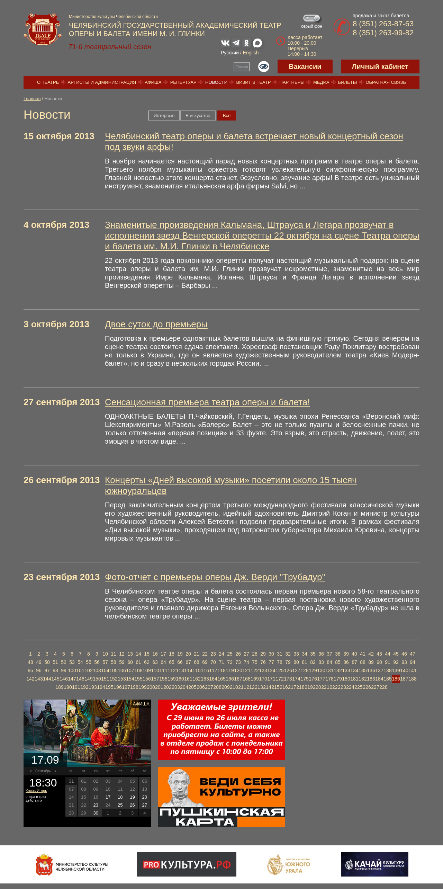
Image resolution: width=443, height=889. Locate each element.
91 (387, 662)
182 (363, 679)
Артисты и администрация (102, 82)
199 (142, 687)
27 (246, 654)
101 (80, 670)
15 (147, 654)
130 (321, 670)
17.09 (45, 760)
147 (72, 679)
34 (304, 654)
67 (188, 662)
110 (155, 670)
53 (72, 662)
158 (163, 679)
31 (279, 654)
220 (317, 687)
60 (130, 662)
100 (72, 670)
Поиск (242, 66)
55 (88, 662)
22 (205, 654)
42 (371, 654)
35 (313, 654)
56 (97, 662)
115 (196, 670)
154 (130, 679)
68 (196, 662)
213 (259, 687)
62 (147, 662)
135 (363, 670)
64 (163, 662)
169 (255, 679)
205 (192, 687)
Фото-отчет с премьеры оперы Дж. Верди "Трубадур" (215, 577)
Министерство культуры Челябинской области (113, 16)
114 (188, 670)
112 (171, 670)
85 (338, 662)
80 (296, 662)
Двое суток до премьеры (156, 324)
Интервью (164, 115)
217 (292, 687)
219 (309, 687)
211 (242, 687)
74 (246, 662)
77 (271, 662)
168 (246, 679)
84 (329, 662)
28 (254, 654)
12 (122, 654)
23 (213, 654)
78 (279, 662)
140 (404, 670)
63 (155, 662)
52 (63, 662)
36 (321, 654)
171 (271, 679)
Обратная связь (385, 82)
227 (375, 687)
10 (105, 654)
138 (387, 670)
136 (371, 670)
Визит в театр (253, 82)
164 (213, 679)
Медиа (321, 82)
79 (288, 662)
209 (225, 687)
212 (250, 687)
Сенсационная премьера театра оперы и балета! (207, 402)
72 (230, 662)
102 (88, 670)
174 (296, 679)
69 (205, 662)
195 (109, 687)
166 (230, 679)
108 (138, 670)
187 (404, 679)
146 (63, 679)
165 (221, 679)
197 (126, 687)
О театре (48, 82)
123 (263, 670)
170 (263, 679)
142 (30, 679)
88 (362, 662)
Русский (230, 52)
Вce (226, 115)
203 (176, 687)
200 (151, 687)
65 (171, 662)
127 (296, 670)
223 (342, 687)
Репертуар (183, 82)
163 (205, 679)
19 (180, 654)
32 (288, 654)
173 (288, 679)
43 (379, 654)
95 (30, 670)
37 (329, 654)
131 (329, 670)
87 (354, 662)
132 (338, 670)
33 (296, 654)
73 (238, 662)
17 (163, 654)
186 (396, 679)
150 (97, 679)
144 (47, 679)
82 (313, 662)
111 (163, 670)
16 (155, 654)
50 (47, 662)
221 (325, 687)
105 (113, 670)
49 (39, 662)
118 (221, 670)
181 (354, 679)
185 (387, 679)
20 (188, 654)
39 (346, 654)
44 (387, 654)
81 (304, 662)
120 (238, 670)
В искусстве (198, 115)
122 (255, 670)
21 (196, 654)
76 (263, 662)
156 (147, 679)
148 (80, 679)
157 (155, 679)
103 (97, 670)
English (251, 52)
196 (117, 687)
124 (271, 670)
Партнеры (292, 82)
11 (113, 654)
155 (138, 679)
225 (358, 687)
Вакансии (305, 66)
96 (39, 670)
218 (300, 687)
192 (84, 687)
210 (234, 687)
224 (350, 687)
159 (171, 679)
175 (304, 679)
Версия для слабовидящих (263, 66)
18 (171, 654)
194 (101, 687)
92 (396, 662)
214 (267, 687)
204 (184, 687)
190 (68, 687)
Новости (216, 82)
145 (55, 679)
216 (284, 687)
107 (130, 670)
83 (321, 662)
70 (213, 662)
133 (346, 670)
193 (93, 687)
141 (412, 670)
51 (55, 662)
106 (122, 670)
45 (396, 654)
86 (346, 662)
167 (238, 679)
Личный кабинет (380, 66)
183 (371, 679)
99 (63, 670)
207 (209, 687)
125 (279, 670)
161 (188, 679)
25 (230, 654)
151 (105, 679)
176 (313, 679)
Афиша (153, 82)
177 (321, 679)
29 (263, 654)
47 (412, 654)
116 (205, 670)
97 (47, 670)
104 (105, 670)
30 (271, 654)
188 (412, 679)
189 (59, 687)
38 (338, 654)
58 (113, 662)
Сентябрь (43, 771)
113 (180, 670)
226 (367, 687)
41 (362, 654)
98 (55, 670)
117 (213, 670)
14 (138, 654)
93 (404, 662)
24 (221, 654)
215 (275, 687)
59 (122, 662)
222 (333, 687)
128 (304, 670)
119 (230, 670)
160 (180, 679)
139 (396, 670)
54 (80, 662)
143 (39, 679)
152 (113, 679)
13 (130, 654)
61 (138, 662)
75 (254, 662)
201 (159, 687)
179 (338, 679)
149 (88, 679)
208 (217, 687)
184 (379, 679)
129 (313, 670)
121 (246, 670)
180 (346, 679)
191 (76, 687)
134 (354, 670)
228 (383, 687)
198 (134, 687)
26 (238, 654)
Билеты (347, 82)
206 (201, 687)
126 (288, 670)
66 (180, 662)
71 (221, 662)
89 (371, 662)
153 (122, 679)
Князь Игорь (36, 791)
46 (404, 654)
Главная (32, 98)
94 (412, 662)
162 (196, 679)
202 (167, 687)
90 (379, 662)
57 (105, 662)
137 (379, 670)
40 (354, 654)
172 (279, 679)
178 (329, 679)
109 (147, 670)
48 (30, 662)
